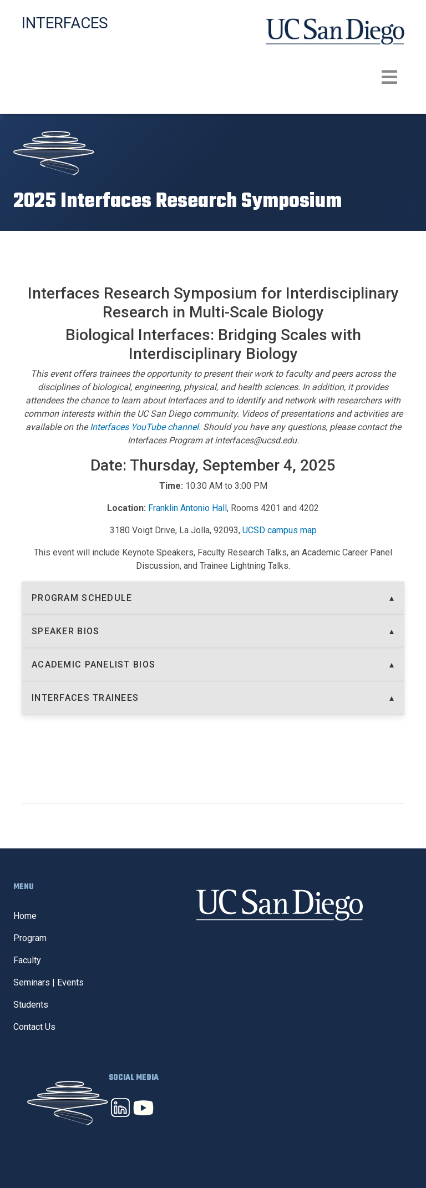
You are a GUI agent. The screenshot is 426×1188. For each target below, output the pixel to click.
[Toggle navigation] (213, 77)
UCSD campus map (279, 530)
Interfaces (65, 23)
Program (30, 938)
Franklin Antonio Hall (187, 508)
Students (30, 1004)
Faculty (27, 960)
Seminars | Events (48, 982)
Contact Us (34, 1027)
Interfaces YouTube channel (144, 427)
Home (25, 916)
